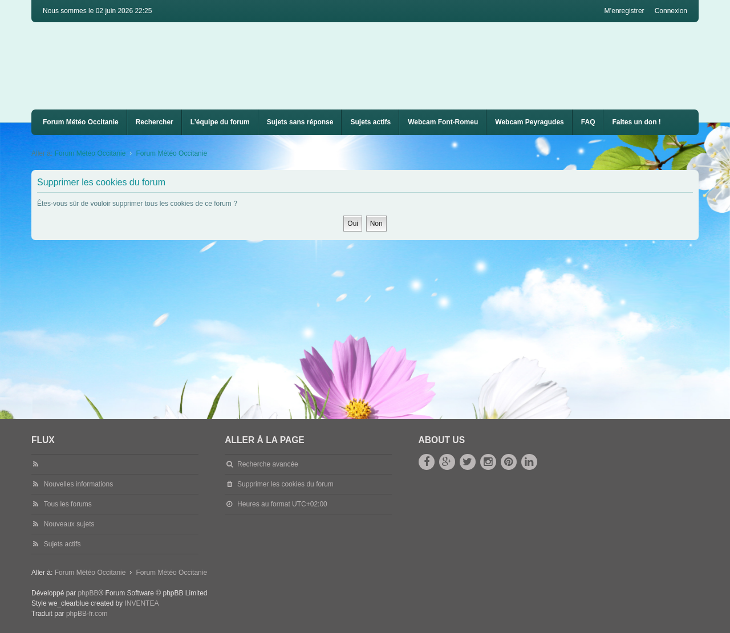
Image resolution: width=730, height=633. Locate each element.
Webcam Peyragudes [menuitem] (529, 122)
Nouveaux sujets (69, 524)
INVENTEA (141, 603)
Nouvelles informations (78, 484)
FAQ (588, 122)
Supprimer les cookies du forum (285, 484)
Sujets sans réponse (300, 122)
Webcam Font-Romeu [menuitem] (443, 122)
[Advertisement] (373, 325)
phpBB (88, 593)
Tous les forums (68, 504)
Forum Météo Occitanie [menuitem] (81, 122)
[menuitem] (442, 122)
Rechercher (154, 122)
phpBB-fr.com (87, 614)
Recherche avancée (267, 464)
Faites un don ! (636, 122)
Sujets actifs (370, 122)
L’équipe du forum (220, 122)
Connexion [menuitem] (671, 11)
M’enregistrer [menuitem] (624, 11)
